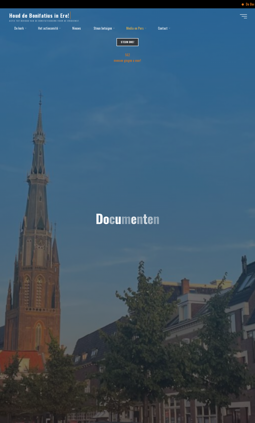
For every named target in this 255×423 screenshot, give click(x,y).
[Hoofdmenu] (243, 16)
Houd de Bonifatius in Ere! (39, 15)
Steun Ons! (127, 42)
